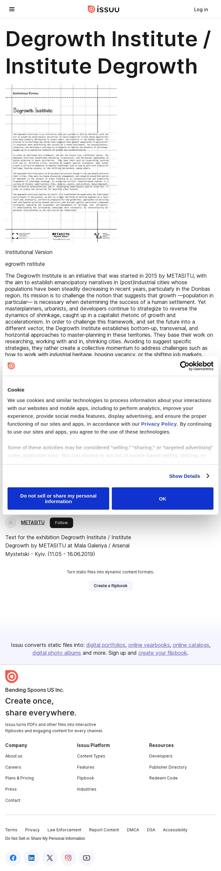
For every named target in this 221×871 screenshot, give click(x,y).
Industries (86, 789)
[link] (201, 9)
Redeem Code (163, 777)
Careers (13, 767)
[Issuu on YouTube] (86, 858)
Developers (160, 756)
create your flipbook (162, 652)
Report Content (104, 829)
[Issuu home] (103, 9)
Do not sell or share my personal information (58, 498)
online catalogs (191, 645)
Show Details (184, 476)
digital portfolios (105, 645)
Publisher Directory (168, 767)
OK (163, 498)
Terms (11, 829)
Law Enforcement (64, 829)
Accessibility (175, 829)
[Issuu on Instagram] (68, 858)
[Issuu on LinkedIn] (31, 858)
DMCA (133, 829)
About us (13, 756)
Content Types (91, 756)
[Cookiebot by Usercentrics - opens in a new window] (184, 366)
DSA (151, 829)
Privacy (32, 829)
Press (11, 789)
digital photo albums (56, 652)
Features (85, 767)
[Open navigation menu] (11, 9)
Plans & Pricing (19, 777)
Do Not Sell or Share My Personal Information (45, 838)
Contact (12, 800)
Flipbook (85, 777)
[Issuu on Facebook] (13, 858)
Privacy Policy (159, 424)
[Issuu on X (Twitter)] (50, 858)
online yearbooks (149, 645)
